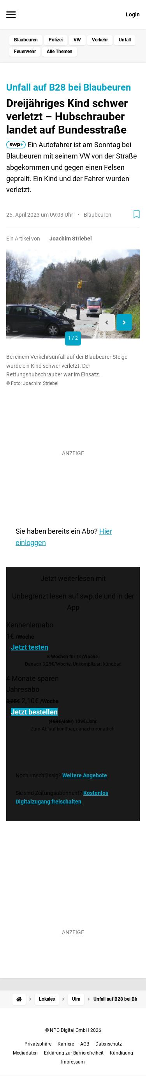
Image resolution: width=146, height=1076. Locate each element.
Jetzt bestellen (34, 712)
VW (77, 40)
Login (133, 14)
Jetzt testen (29, 647)
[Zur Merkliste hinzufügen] (137, 214)
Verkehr (100, 40)
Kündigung (121, 1053)
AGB (84, 1044)
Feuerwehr (25, 51)
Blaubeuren (26, 40)
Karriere (66, 1044)
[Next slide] (124, 322)
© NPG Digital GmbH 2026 (73, 1030)
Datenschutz (108, 1044)
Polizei (56, 40)
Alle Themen (59, 51)
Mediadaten (25, 1053)
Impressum (73, 1062)
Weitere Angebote (84, 775)
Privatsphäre (38, 1044)
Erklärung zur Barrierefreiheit (74, 1053)
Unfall (125, 40)
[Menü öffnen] (11, 15)
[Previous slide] (107, 322)
